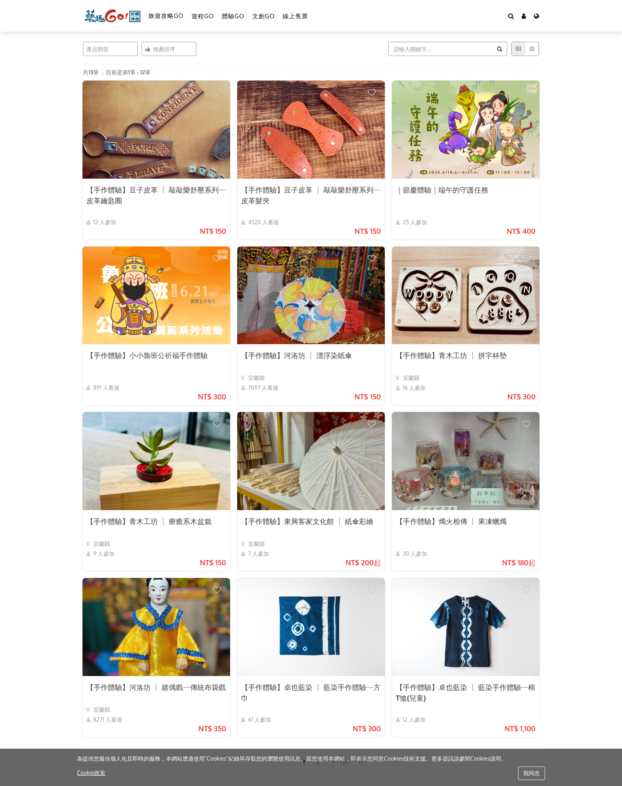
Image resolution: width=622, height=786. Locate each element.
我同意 (531, 773)
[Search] (511, 16)
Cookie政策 (91, 772)
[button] (524, 16)
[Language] (536, 16)
